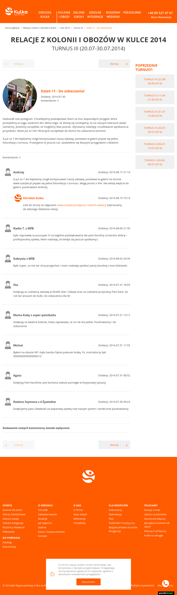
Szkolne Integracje (13, 523)
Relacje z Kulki (152, 510)
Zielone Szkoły (11, 518)
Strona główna (12, 27)
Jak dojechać (45, 523)
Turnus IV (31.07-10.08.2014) (155, 113)
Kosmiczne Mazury (155, 518)
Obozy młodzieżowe (14, 514)
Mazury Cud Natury (155, 531)
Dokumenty (9, 546)
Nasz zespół (80, 514)
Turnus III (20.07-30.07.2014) (155, 130)
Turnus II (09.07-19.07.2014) (155, 146)
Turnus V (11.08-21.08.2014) (155, 97)
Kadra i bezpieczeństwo (51, 531)
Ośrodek (43, 510)
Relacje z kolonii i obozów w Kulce (39, 27)
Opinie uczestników (155, 514)
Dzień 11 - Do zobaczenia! (99, 27)
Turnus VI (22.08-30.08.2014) (155, 81)
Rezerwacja (115, 514)
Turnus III (78, 27)
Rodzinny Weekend (13, 527)
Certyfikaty (79, 523)
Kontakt (42, 536)
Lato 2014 (65, 27)
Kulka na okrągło (153, 535)
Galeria (42, 527)
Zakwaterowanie (47, 514)
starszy (118, 64)
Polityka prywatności (142, 585)
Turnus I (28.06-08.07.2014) (154, 162)
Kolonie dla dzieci (12, 510)
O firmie (78, 510)
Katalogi (7, 542)
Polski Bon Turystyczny (122, 523)
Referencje (79, 518)
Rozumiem (88, 582)
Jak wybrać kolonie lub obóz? (157, 524)
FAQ (111, 518)
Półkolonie (9, 531)
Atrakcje (42, 518)
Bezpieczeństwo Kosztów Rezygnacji (123, 529)
